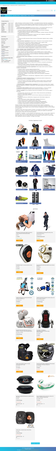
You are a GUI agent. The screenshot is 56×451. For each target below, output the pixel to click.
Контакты (32, 15)
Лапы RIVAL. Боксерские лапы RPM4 (23, 429)
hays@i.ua (5, 59)
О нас (29, 15)
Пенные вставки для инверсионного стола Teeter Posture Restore (24, 233)
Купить (19, 240)
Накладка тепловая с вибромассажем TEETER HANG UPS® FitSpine (43, 331)
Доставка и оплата (16, 15)
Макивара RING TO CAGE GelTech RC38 (24, 265)
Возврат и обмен (24, 15)
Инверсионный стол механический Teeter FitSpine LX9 (24, 298)
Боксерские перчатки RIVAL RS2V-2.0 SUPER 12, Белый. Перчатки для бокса (24, 331)
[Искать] (51, 11)
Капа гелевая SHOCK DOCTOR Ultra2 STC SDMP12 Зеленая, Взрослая (45, 397)
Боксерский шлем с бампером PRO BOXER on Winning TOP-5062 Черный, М (46, 364)
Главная (2, 15)
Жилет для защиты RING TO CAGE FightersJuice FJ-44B (23, 364)
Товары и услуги (8, 15)
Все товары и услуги (35, 443)
